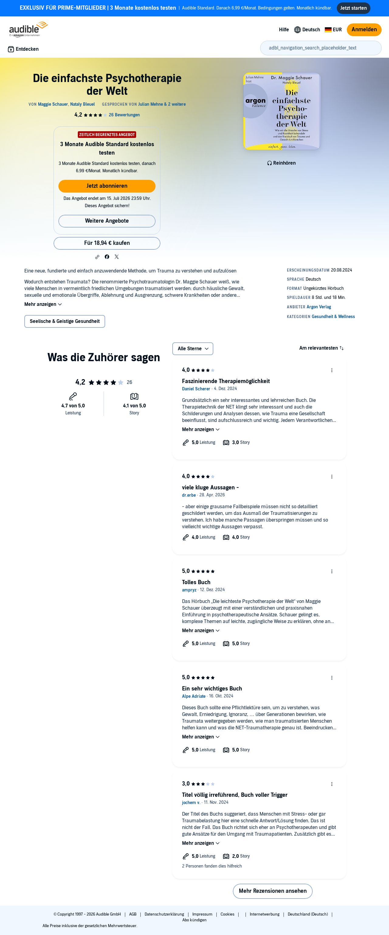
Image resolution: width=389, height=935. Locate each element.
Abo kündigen (194, 920)
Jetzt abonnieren (107, 186)
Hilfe (284, 30)
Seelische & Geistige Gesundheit (65, 321)
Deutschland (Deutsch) (308, 914)
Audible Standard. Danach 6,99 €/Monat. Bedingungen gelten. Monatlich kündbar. (176, 8)
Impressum (202, 914)
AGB (133, 914)
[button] (97, 257)
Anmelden (364, 29)
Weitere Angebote (107, 221)
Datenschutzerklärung (165, 914)
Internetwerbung (265, 914)
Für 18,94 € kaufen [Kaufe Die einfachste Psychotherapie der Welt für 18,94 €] (107, 243)
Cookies (228, 914)
